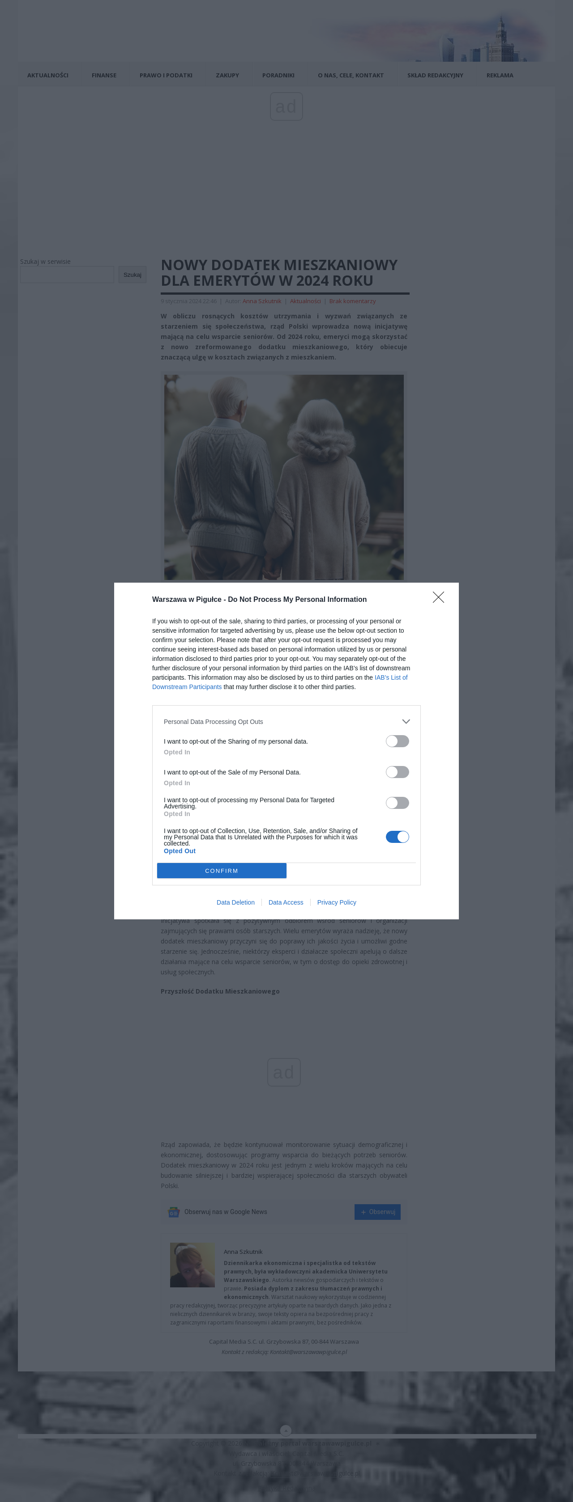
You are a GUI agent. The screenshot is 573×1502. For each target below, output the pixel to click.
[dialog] (286, 751)
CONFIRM (222, 870)
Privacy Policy (336, 902)
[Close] (441, 600)
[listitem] (286, 721)
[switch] (397, 741)
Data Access (286, 902)
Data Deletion (236, 902)
